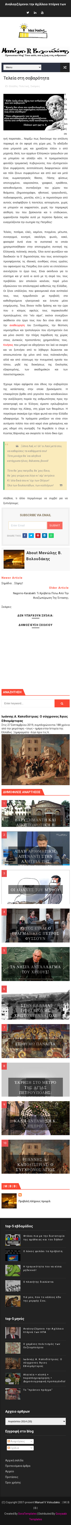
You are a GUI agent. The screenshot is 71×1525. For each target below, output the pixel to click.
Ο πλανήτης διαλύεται (38, 1281)
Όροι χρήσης (13, 1482)
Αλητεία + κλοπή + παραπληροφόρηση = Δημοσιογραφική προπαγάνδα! (44, 1378)
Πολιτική (24, 86)
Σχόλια (13, 1447)
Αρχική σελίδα (14, 1460)
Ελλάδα (13, 86)
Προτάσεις (11, 1477)
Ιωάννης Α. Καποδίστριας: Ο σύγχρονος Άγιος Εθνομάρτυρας (42, 1362)
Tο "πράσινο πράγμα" (38, 1389)
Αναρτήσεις (16, 1441)
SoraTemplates (27, 1513)
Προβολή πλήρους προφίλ (35, 1201)
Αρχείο (9, 1471)
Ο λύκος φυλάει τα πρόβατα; (43, 1251)
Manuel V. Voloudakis (47, 1502)
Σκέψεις (35, 86)
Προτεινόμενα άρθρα (17, 1465)
